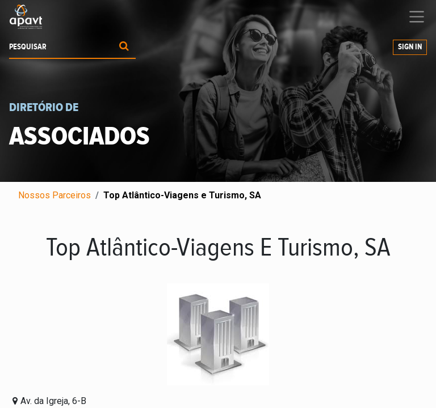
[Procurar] (124, 47)
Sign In (410, 47)
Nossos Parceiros (54, 195)
